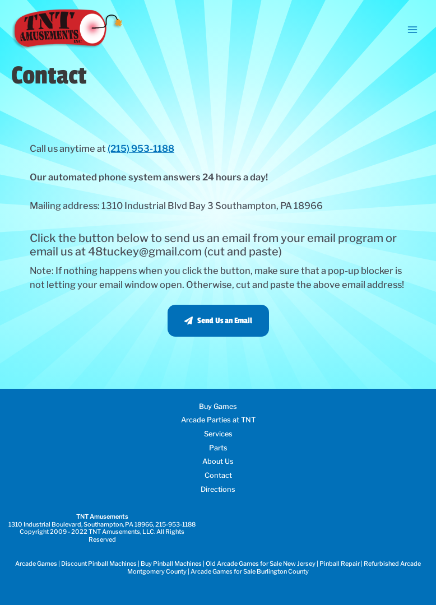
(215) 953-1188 (141, 148)
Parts (218, 448)
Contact (218, 475)
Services (218, 434)
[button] (218, 320)
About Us (218, 461)
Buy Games (218, 406)
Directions (218, 489)
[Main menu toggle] (412, 29)
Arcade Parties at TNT (218, 420)
